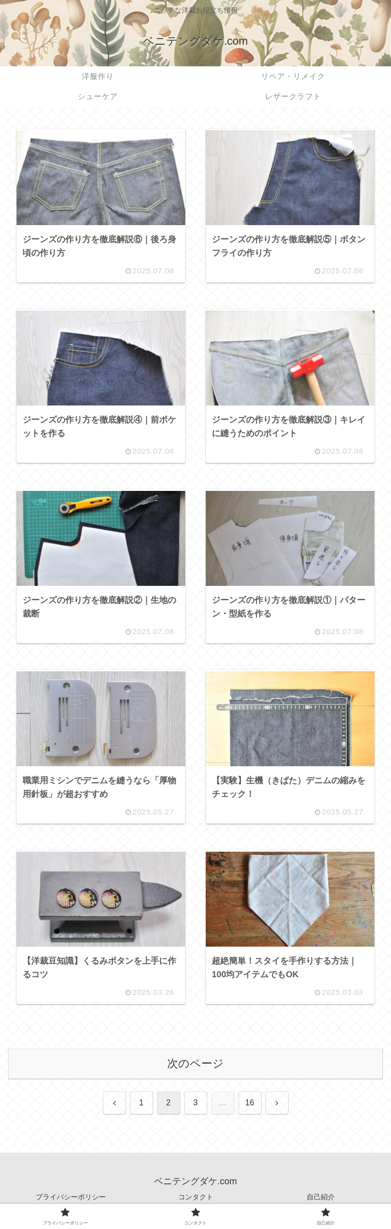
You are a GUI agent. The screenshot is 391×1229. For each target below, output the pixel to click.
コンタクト (195, 1197)
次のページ (195, 1063)
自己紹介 (321, 1197)
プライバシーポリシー (71, 1197)
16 (249, 1102)
